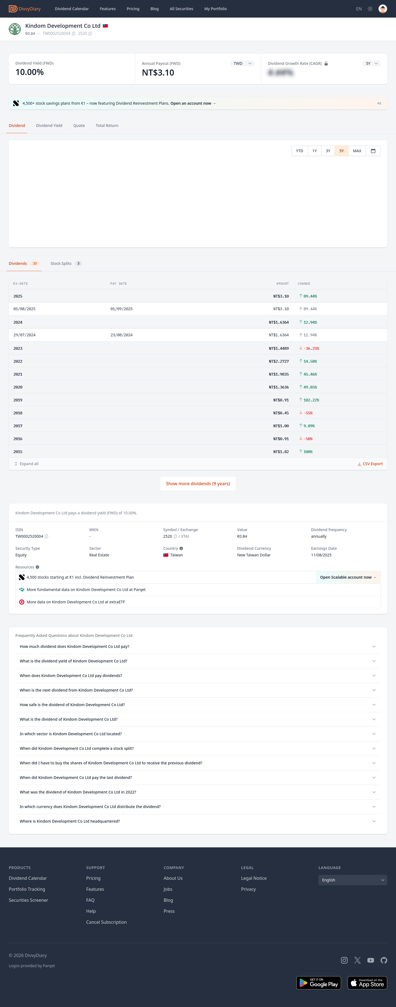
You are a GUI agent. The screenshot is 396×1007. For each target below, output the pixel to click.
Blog (168, 900)
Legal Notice (254, 878)
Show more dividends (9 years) (198, 484)
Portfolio (215, 9)
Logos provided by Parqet (32, 965)
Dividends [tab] (24, 263)
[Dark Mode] (370, 9)
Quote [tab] (79, 125)
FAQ (90, 900)
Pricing (133, 8)
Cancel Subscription (106, 922)
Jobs (168, 889)
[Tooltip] (180, 548)
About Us (173, 878)
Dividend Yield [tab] (49, 125)
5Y (341, 150)
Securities (181, 9)
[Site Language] (359, 8)
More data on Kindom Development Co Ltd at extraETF (76, 601)
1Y (314, 150)
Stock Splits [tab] (66, 263)
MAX (357, 150)
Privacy (248, 889)
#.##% (280, 72)
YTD (299, 150)
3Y (328, 150)
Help (91, 911)
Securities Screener (28, 900)
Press (169, 911)
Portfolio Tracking (27, 889)
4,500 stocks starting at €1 (80, 577)
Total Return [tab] (107, 125)
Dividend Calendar (72, 8)
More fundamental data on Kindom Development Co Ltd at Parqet (86, 589)
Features (108, 8)
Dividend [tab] (17, 125)
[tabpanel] (198, 194)
